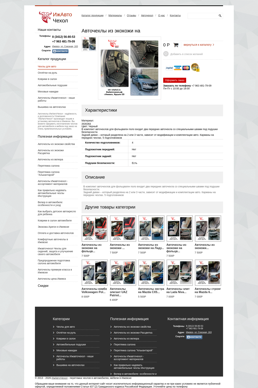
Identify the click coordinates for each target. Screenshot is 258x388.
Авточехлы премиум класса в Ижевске (55, 271)
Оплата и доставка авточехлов (56, 233)
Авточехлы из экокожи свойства (56, 144)
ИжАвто (62, 17)
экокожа (86, 123)
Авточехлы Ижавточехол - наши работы (56, 99)
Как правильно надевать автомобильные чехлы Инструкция (52, 193)
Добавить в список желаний (186, 54)
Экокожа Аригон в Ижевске (53, 226)
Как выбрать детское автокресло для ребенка (57, 213)
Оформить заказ (174, 80)
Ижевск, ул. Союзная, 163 (65, 46)
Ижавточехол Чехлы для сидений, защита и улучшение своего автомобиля (55, 251)
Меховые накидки (48, 91)
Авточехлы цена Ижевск (52, 278)
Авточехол (147, 15)
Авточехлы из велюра (50, 159)
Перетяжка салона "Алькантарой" (48, 173)
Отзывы (131, 15)
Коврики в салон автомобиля (55, 220)
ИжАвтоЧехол (60, 378)
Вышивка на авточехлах (52, 107)
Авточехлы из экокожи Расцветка (51, 152)
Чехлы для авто (47, 66)
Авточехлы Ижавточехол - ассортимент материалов (53, 182)
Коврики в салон (47, 79)
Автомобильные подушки (52, 85)
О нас (161, 15)
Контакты (175, 15)
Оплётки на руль (47, 72)
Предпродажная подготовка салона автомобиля (54, 262)
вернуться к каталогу (197, 44)
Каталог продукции (93, 15)
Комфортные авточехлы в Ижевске (53, 241)
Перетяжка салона (48, 165)
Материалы (115, 15)
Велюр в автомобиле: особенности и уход (50, 204)
